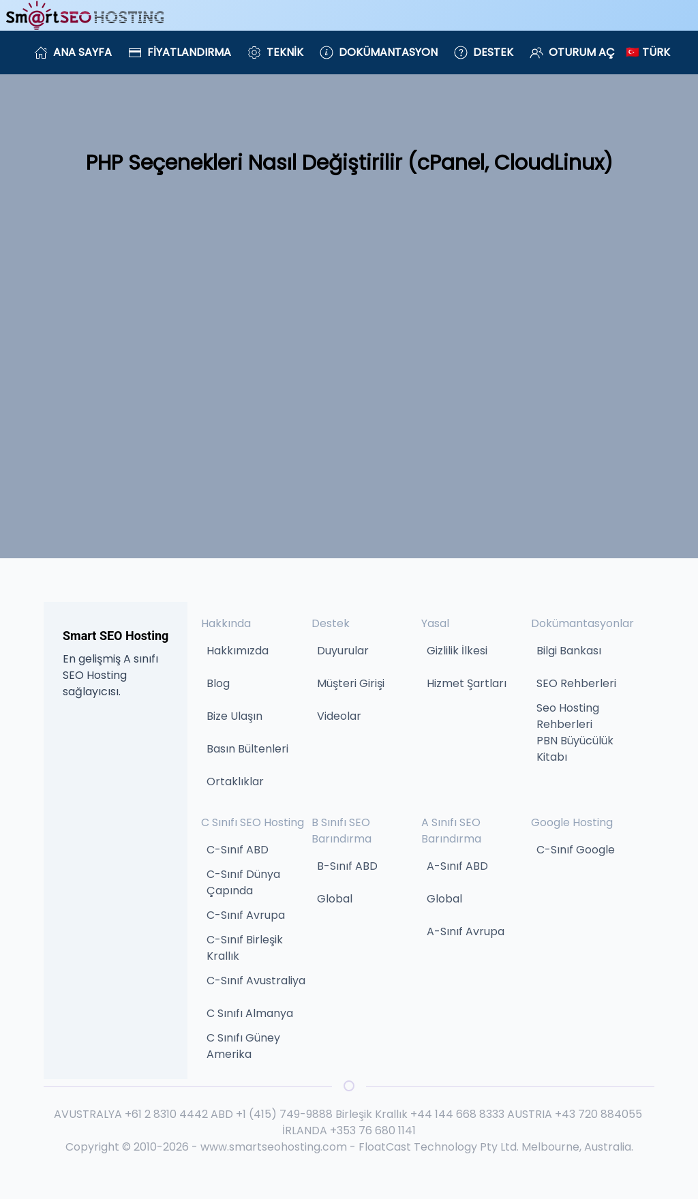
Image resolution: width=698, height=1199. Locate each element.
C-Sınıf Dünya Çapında (243, 882)
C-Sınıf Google (575, 849)
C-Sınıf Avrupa (246, 915)
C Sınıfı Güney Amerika (243, 1046)
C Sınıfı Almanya (250, 1013)
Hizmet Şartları (466, 683)
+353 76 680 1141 (373, 1130)
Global (334, 899)
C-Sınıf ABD (238, 849)
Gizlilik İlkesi (457, 650)
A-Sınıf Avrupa (465, 931)
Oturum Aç (572, 52)
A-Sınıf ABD (457, 866)
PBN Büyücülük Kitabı (574, 749)
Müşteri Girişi (350, 683)
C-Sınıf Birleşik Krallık (245, 948)
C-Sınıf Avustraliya (256, 980)
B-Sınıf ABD (347, 866)
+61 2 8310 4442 (166, 1114)
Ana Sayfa (73, 52)
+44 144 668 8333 (457, 1114)
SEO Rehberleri (576, 683)
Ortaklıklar (235, 781)
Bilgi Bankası (568, 650)
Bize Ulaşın (234, 716)
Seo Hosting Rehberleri (567, 716)
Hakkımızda (238, 650)
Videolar (339, 716)
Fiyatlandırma (179, 52)
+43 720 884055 (598, 1114)
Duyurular (343, 650)
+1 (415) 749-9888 (284, 1114)
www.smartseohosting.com (273, 1147)
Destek (483, 52)
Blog (218, 683)
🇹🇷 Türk (648, 52)
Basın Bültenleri (247, 749)
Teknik (275, 52)
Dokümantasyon (379, 52)
